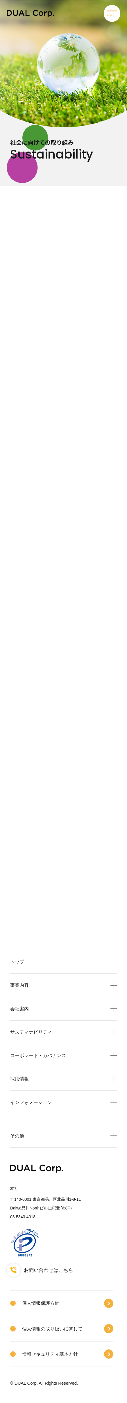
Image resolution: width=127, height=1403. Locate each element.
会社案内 (19, 1008)
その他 (17, 1135)
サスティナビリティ (31, 1032)
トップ (17, 961)
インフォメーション (31, 1102)
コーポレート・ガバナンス (38, 1055)
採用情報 (19, 1078)
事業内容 (19, 985)
